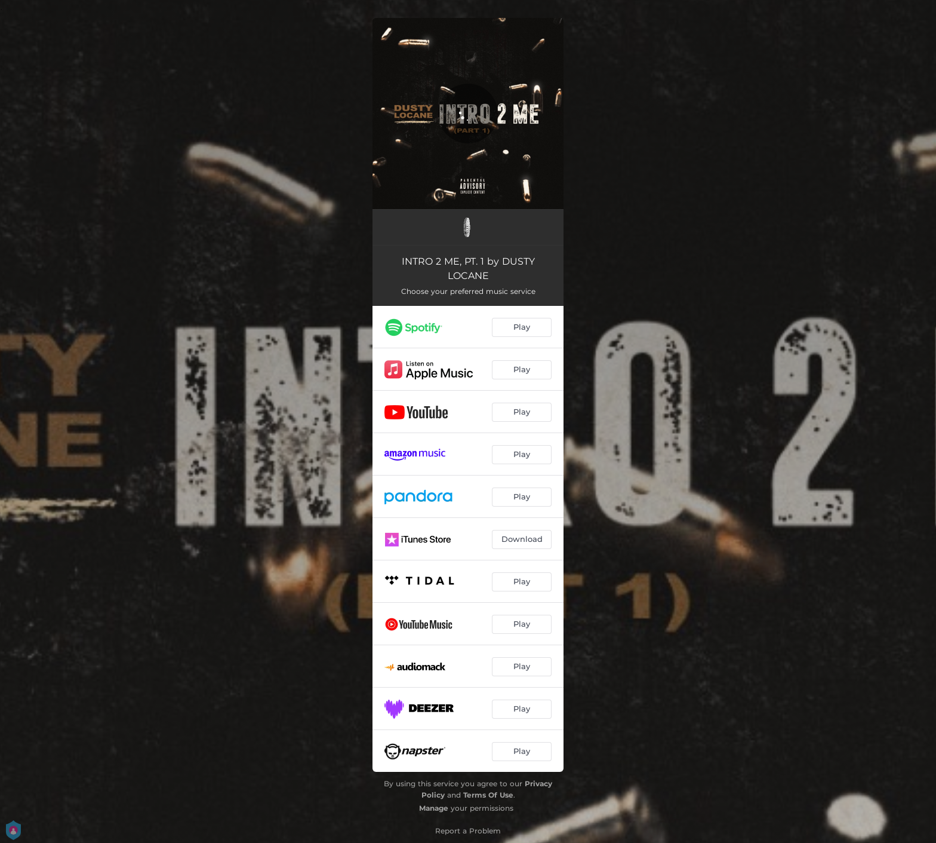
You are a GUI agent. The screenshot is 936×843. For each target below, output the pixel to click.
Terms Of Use (488, 794)
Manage (433, 808)
